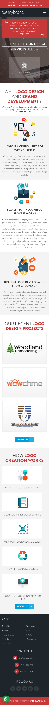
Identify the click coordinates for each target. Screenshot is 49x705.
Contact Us (31, 639)
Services (5, 630)
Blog (38, 2)
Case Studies (7, 643)
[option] (24, 67)
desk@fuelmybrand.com (27, 658)
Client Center (27, 2)
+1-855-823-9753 (23, 5)
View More (22, 439)
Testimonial (30, 626)
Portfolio (5, 639)
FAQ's (29, 634)
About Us (6, 626)
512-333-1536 (37, 5)
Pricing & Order (8, 634)
